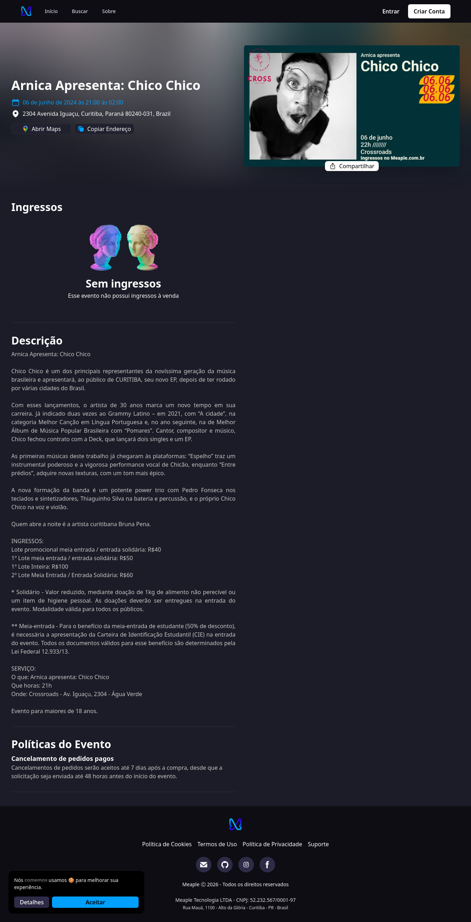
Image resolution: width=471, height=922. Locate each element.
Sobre (109, 11)
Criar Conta (429, 11)
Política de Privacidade (272, 844)
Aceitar (95, 902)
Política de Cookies (167, 844)
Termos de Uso (217, 844)
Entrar (391, 11)
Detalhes (31, 902)
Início (51, 11)
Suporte (318, 844)
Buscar (80, 11)
